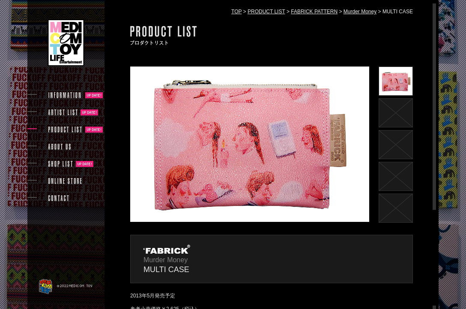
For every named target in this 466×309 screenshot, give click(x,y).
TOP (236, 12)
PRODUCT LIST (266, 12)
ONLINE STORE (65, 181)
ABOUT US (59, 147)
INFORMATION (65, 95)
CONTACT (58, 198)
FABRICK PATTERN (314, 12)
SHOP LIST (60, 164)
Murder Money (360, 12)
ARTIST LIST (63, 112)
